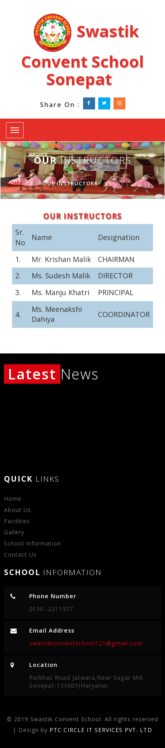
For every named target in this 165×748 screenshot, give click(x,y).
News (51, 374)
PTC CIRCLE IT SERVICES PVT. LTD (101, 730)
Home (14, 183)
